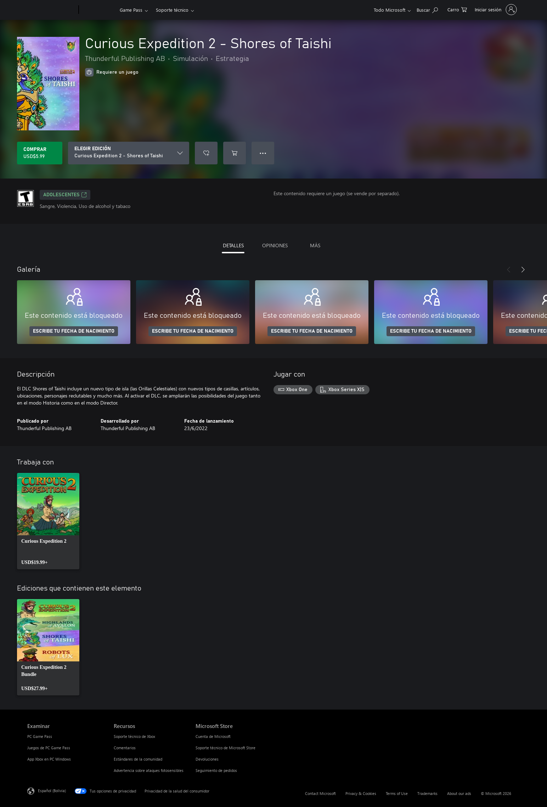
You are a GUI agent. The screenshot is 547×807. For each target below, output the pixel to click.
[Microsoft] (51, 9)
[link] (48, 521)
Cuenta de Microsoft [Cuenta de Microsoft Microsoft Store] (213, 736)
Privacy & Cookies (360, 793)
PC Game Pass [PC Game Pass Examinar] (39, 736)
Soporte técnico (172, 10)
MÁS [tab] (315, 245)
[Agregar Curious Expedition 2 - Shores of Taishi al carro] (234, 153)
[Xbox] (98, 9)
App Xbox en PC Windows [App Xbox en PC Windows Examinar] (49, 759)
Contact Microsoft (320, 793)
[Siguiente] (523, 270)
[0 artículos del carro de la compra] (457, 9)
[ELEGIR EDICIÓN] (128, 153)
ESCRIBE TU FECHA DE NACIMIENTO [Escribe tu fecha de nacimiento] (73, 331)
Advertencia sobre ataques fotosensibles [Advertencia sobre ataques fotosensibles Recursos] (149, 770)
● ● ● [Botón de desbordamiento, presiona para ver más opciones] (263, 153)
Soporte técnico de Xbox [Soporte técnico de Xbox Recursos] (134, 736)
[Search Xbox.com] (427, 9)
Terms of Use (397, 793)
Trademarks (427, 793)
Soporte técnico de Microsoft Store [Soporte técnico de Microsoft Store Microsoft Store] (225, 747)
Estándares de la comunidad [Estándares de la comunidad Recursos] (138, 759)
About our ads (459, 793)
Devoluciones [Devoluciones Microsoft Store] (207, 759)
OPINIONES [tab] (275, 245)
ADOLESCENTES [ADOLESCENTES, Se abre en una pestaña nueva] (65, 195)
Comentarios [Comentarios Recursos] (125, 747)
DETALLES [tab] (233, 245)
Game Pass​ (131, 10)
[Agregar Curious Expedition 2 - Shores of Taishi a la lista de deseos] (206, 153)
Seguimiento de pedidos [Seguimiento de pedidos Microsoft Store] (216, 770)
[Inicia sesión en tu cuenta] (495, 9)
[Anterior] (509, 270)
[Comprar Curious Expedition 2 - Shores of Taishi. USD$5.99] (39, 153)
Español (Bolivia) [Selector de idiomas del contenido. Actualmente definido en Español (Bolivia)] (52, 790)
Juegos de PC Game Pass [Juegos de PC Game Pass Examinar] (48, 747)
